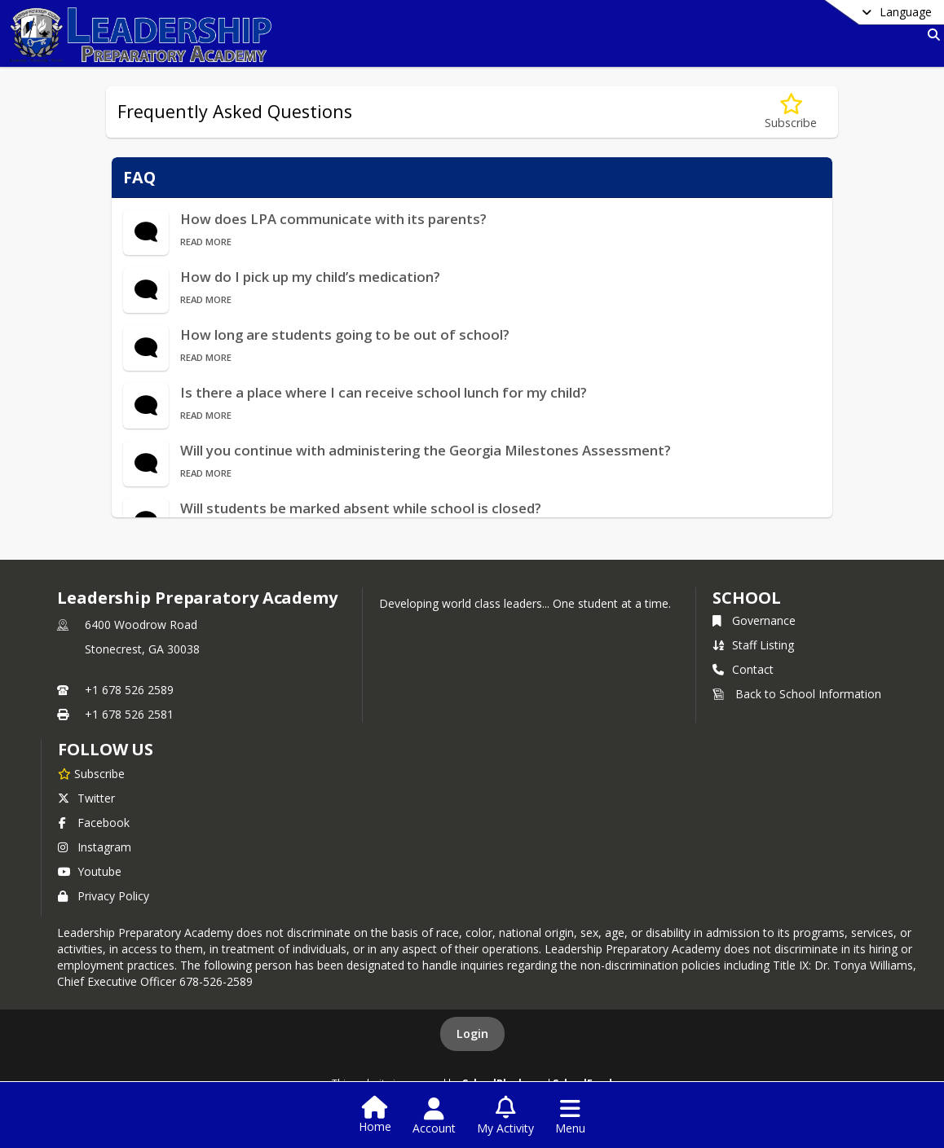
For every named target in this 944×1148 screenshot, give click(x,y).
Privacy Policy (103, 896)
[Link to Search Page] (930, 34)
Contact (743, 669)
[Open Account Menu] (434, 1116)
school (746, 598)
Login (472, 1033)
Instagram (94, 847)
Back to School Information (796, 694)
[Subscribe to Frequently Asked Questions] (791, 112)
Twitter (86, 798)
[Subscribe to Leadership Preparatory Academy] (91, 773)
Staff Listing (753, 645)
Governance (754, 620)
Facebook (94, 822)
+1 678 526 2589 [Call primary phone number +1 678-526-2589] (129, 689)
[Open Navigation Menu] (570, 1116)
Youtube (89, 871)
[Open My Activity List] (505, 1116)
